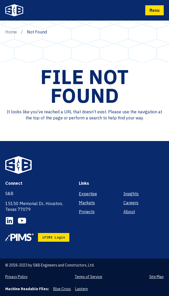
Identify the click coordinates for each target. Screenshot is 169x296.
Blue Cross (62, 289)
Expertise (88, 193)
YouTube (22, 221)
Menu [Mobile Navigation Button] (154, 10)
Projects (87, 211)
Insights (131, 193)
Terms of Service (88, 276)
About (129, 211)
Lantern (81, 289)
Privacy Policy (16, 276)
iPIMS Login (53, 237)
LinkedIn (9, 221)
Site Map (156, 276)
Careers (130, 202)
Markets (87, 202)
